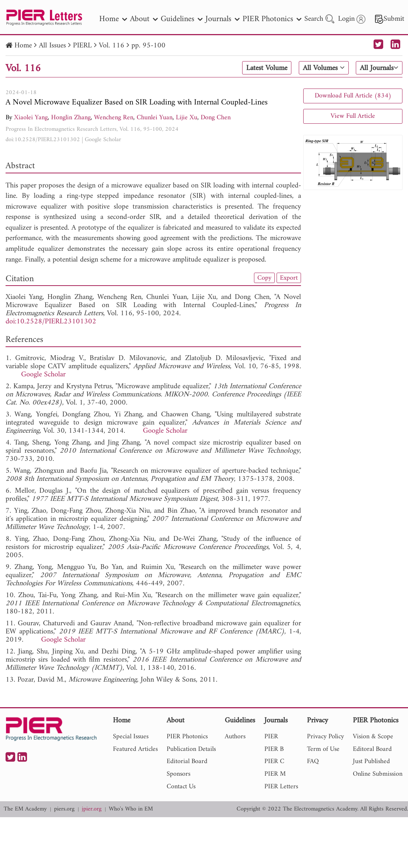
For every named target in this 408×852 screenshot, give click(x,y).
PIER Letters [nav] (281, 786)
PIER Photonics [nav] (272, 19)
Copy (264, 278)
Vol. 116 (111, 45)
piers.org (64, 809)
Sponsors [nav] (178, 774)
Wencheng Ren (113, 117)
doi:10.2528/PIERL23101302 (43, 139)
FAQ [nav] (313, 761)
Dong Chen (216, 117)
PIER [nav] (271, 736)
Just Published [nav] (371, 761)
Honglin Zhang (71, 117)
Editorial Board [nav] (187, 761)
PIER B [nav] (274, 749)
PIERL (82, 45)
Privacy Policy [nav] (325, 736)
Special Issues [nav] (130, 736)
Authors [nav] (235, 736)
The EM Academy (25, 809)
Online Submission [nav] (377, 774)
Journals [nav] (222, 19)
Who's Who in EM (131, 809)
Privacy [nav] (317, 721)
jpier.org (91, 809)
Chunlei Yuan (155, 117)
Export (289, 278)
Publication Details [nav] (191, 749)
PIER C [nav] (274, 761)
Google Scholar (103, 139)
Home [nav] (113, 19)
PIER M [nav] (275, 774)
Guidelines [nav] (182, 19)
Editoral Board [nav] (372, 749)
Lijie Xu (186, 117)
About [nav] (144, 19)
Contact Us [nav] (181, 786)
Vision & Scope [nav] (373, 736)
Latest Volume (266, 68)
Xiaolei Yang (31, 117)
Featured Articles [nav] (135, 749)
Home (23, 45)
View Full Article (353, 116)
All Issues (52, 45)
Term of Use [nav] (323, 749)
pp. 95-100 (148, 45)
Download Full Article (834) (353, 95)
